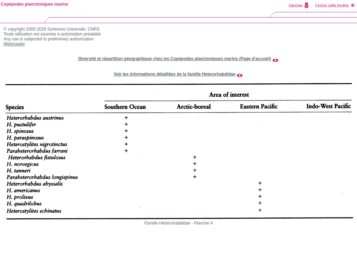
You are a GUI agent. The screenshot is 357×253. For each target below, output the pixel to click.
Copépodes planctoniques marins (34, 4)
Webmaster (14, 43)
